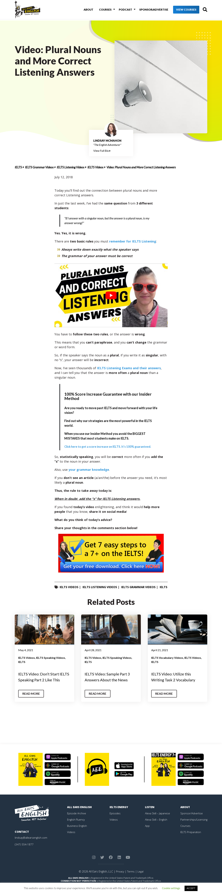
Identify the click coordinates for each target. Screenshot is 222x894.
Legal (141, 882)
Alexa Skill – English (156, 830)
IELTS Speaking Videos (50, 662)
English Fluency (76, 830)
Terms (131, 882)
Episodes (115, 824)
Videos (71, 842)
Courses (101, 10)
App (147, 836)
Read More (32, 704)
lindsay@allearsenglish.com (31, 848)
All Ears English (80, 817)
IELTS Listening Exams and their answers (129, 368)
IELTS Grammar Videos (39, 167)
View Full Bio (101, 150)
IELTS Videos (95, 167)
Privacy (119, 882)
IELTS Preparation (191, 842)
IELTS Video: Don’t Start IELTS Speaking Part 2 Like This (42, 684)
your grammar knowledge (89, 469)
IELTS (18, 167)
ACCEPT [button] (191, 888)
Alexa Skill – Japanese (158, 824)
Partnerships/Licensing (194, 830)
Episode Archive (77, 824)
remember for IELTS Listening (132, 241)
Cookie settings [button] (171, 888)
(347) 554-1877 (24, 855)
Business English (77, 836)
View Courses (180, 10)
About (85, 10)
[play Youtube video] (111, 295)
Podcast (120, 10)
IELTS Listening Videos (70, 167)
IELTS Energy (119, 817)
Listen (150, 817)
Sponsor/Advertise (147, 10)
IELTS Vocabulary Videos (167, 662)
